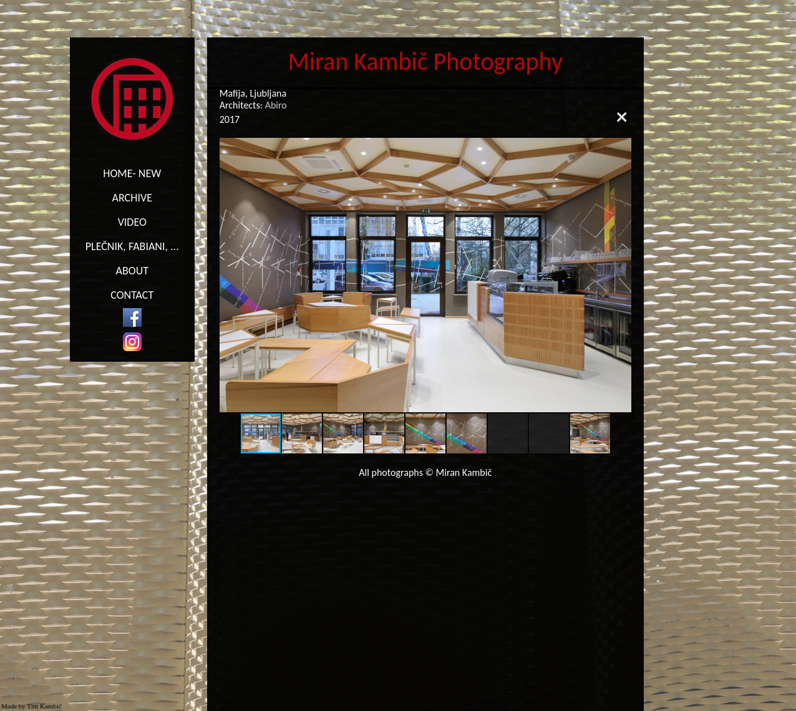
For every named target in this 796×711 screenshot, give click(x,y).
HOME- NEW (132, 173)
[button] (620, 275)
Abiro (276, 105)
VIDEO (132, 222)
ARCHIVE (132, 198)
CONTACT (131, 295)
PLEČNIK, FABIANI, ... (132, 246)
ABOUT (132, 271)
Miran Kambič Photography (425, 61)
